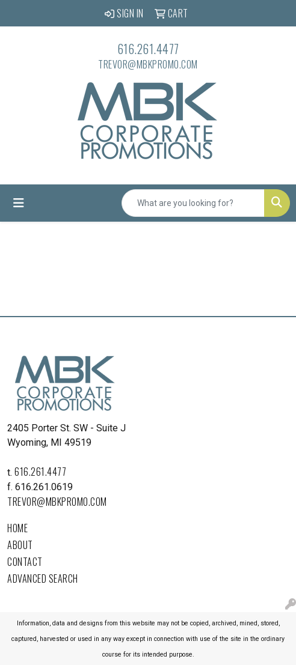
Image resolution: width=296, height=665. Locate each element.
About (20, 545)
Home (17, 528)
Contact (25, 561)
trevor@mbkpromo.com (148, 64)
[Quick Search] (193, 203)
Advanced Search (42, 578)
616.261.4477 (148, 49)
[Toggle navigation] (18, 203)
